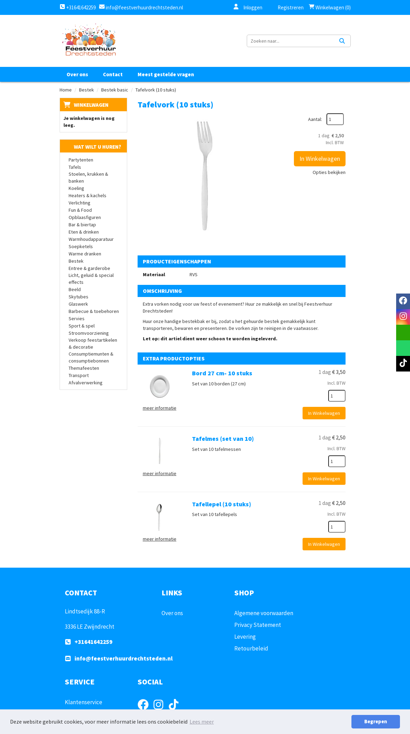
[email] (403, 332)
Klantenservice (83, 702)
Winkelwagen (91, 105)
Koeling (76, 188)
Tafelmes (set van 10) (223, 439)
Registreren (286, 7)
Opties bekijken (329, 172)
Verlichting (79, 203)
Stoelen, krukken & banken (88, 177)
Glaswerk (78, 304)
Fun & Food (80, 210)
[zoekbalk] (290, 41)
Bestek (86, 90)
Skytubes (78, 297)
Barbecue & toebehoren (94, 311)
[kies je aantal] (337, 396)
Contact (113, 74)
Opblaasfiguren (85, 217)
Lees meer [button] (202, 721)
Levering (245, 636)
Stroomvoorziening (89, 333)
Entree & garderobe (89, 268)
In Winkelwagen (319, 159)
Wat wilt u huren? (92, 146)
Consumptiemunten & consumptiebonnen (91, 357)
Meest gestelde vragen (166, 74)
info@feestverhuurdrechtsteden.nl (144, 7)
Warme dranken (85, 254)
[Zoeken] (342, 41)
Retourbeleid (251, 648)
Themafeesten (84, 368)
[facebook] (403, 301)
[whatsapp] (403, 348)
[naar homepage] (89, 41)
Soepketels (81, 246)
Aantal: (315, 119)
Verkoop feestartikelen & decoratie (93, 343)
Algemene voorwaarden (263, 613)
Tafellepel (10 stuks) (221, 504)
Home (66, 90)
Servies (77, 318)
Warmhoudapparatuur (91, 239)
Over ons (77, 74)
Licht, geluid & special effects (91, 278)
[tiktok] (403, 364)
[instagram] (403, 317)
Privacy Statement (257, 625)
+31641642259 (78, 7)
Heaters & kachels (87, 195)
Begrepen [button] (375, 721)
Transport (79, 375)
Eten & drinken (84, 232)
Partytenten (81, 160)
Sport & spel (82, 326)
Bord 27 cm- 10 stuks (222, 373)
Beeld (75, 289)
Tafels (75, 167)
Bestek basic (114, 90)
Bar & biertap (82, 224)
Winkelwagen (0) (330, 7)
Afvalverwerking (86, 382)
